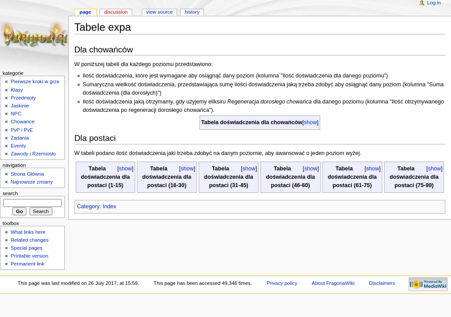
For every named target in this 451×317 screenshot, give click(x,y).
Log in (434, 2)
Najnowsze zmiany (31, 181)
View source (159, 12)
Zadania (20, 137)
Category (88, 206)
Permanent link (27, 263)
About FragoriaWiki (333, 283)
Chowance (22, 121)
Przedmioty (23, 97)
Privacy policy (281, 283)
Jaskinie (20, 105)
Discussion (115, 12)
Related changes (29, 240)
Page (85, 12)
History (192, 12)
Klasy (17, 89)
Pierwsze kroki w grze (35, 81)
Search (10, 193)
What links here (28, 232)
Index (109, 206)
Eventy (18, 145)
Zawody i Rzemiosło (33, 153)
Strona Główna (27, 174)
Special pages (26, 248)
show (310, 122)
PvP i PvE (22, 130)
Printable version (29, 255)
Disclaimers (382, 283)
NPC (16, 113)
